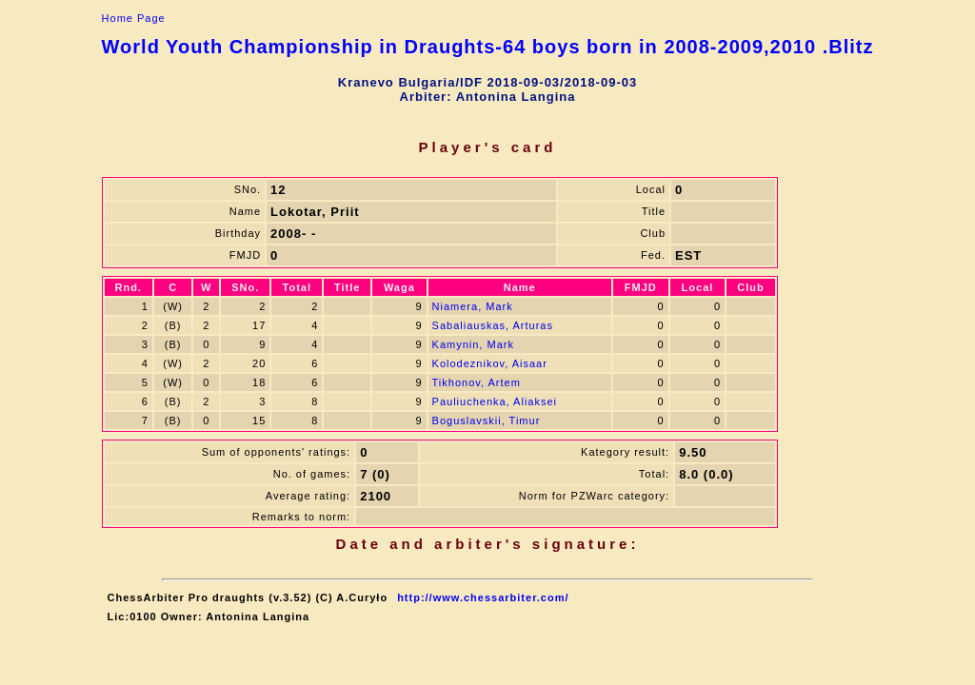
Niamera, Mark (472, 306)
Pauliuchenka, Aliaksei (494, 401)
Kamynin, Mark (473, 344)
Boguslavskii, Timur (486, 420)
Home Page (134, 18)
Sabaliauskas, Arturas (492, 325)
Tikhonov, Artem (476, 382)
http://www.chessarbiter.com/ (482, 597)
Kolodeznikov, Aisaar (489, 363)
